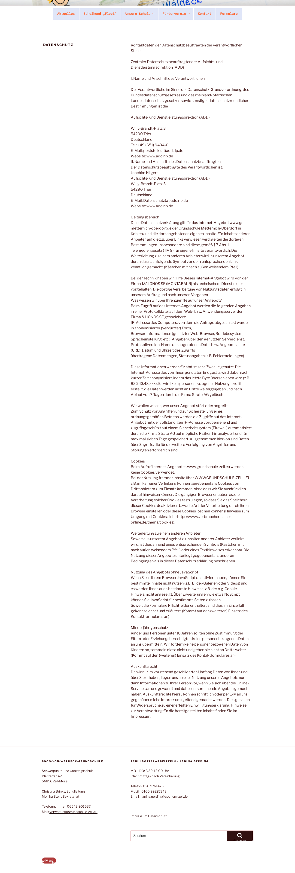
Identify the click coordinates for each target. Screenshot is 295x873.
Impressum (139, 816)
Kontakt (205, 14)
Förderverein (176, 14)
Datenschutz (157, 816)
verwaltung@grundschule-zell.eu (73, 812)
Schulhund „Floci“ (100, 14)
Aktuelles (66, 14)
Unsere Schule (140, 14)
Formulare (229, 14)
